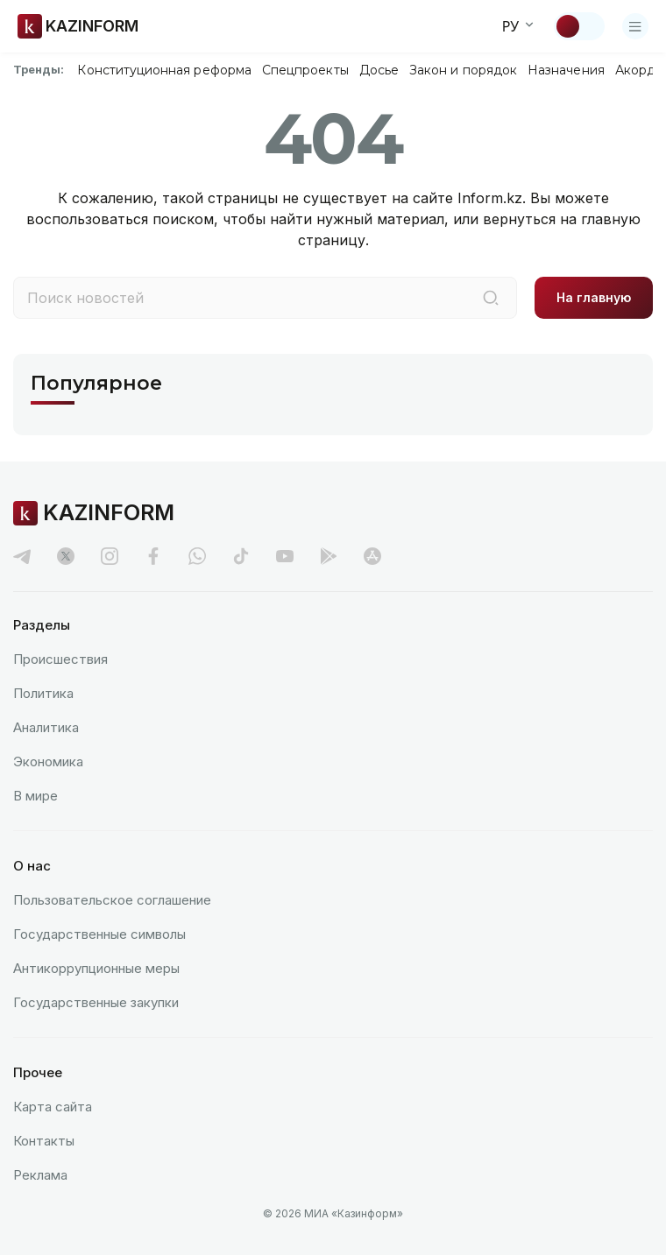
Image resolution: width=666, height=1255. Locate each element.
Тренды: (38, 69)
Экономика (48, 761)
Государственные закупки (96, 1002)
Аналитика (46, 727)
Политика (43, 693)
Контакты (43, 1140)
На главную (593, 297)
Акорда (638, 70)
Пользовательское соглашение (112, 900)
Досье (379, 70)
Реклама (40, 1175)
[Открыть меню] (635, 26)
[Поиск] (490, 298)
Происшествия (60, 659)
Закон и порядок (463, 70)
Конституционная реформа (164, 70)
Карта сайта (52, 1106)
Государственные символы (99, 934)
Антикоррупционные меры (96, 968)
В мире (35, 795)
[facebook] (153, 556)
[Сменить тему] (579, 26)
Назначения (566, 70)
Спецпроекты (305, 70)
